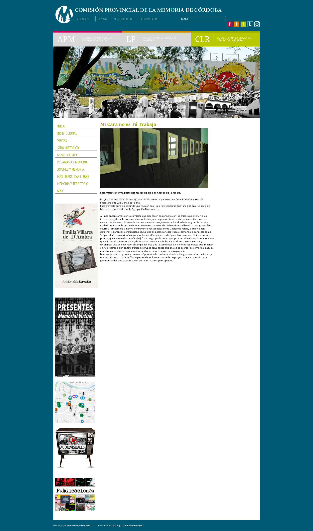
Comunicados (149, 19)
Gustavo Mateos (135, 525)
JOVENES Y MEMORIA (75, 169)
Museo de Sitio (67, 155)
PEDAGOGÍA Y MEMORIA (75, 162)
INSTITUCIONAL (75, 133)
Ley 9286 (103, 19)
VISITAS (62, 140)
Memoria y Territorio (75, 183)
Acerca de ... (84, 19)
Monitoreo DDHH (124, 19)
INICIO (61, 126)
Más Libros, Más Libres (75, 176)
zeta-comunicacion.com (78, 525)
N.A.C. (75, 191)
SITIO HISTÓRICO (68, 147)
